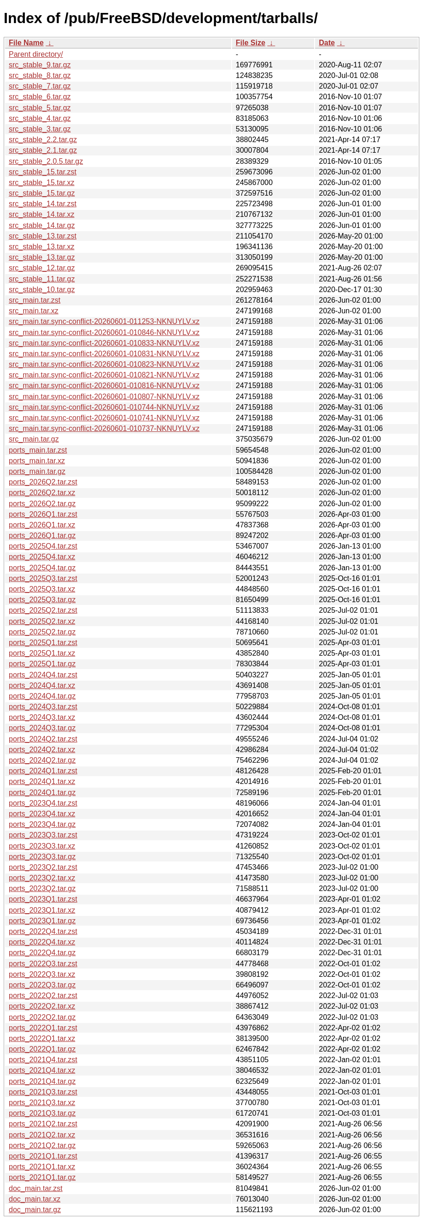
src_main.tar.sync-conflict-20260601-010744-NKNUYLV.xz (104, 407)
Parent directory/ (36, 54)
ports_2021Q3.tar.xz (42, 1102)
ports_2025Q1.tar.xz (42, 653)
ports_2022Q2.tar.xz (42, 1006)
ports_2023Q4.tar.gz (42, 824)
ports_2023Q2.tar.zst (43, 867)
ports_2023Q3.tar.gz (42, 857)
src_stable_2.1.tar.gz (43, 150)
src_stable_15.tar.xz (41, 182)
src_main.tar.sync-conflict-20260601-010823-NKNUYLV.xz (104, 364)
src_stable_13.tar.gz (42, 257)
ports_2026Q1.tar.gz (42, 535)
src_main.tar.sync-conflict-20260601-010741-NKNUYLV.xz (104, 418)
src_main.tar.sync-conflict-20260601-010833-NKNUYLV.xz (104, 343)
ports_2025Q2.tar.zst (43, 610)
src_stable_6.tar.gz (40, 97)
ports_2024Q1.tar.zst (43, 771)
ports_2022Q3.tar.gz (42, 985)
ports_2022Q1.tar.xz (42, 1038)
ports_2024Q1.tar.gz (42, 792)
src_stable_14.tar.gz (42, 225)
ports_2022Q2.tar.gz (42, 1017)
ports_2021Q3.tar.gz (42, 1113)
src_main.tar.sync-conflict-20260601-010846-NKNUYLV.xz (104, 332)
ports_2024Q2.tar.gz (42, 760)
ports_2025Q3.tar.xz (42, 589)
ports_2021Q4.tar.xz (42, 1070)
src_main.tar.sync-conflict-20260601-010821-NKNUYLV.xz (104, 375)
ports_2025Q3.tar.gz (42, 600)
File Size (250, 43)
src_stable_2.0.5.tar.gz (46, 161)
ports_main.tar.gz (37, 471)
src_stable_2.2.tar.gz (43, 140)
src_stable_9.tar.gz (40, 65)
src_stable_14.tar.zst (43, 204)
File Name (26, 43)
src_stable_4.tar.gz (40, 118)
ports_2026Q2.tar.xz (42, 492)
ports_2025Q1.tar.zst (43, 642)
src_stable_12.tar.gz (42, 268)
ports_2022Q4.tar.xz (42, 942)
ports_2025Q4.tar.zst (43, 546)
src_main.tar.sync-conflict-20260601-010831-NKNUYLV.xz (104, 354)
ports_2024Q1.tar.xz (42, 781)
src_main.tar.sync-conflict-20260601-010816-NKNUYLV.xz (104, 385)
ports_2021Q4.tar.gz (42, 1081)
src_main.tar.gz (34, 439)
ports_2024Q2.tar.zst (43, 739)
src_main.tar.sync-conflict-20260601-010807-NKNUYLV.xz (104, 397)
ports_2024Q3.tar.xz (42, 717)
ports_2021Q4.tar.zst (43, 1060)
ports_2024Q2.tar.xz (42, 750)
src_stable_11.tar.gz (42, 279)
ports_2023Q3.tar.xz (42, 846)
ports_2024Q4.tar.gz (42, 696)
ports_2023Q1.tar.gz (42, 921)
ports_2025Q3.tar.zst (43, 578)
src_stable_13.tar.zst (43, 236)
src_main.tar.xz (34, 311)
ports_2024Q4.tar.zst (43, 675)
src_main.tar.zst (34, 300)
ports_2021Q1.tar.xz (42, 1167)
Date (327, 43)
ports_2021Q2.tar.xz (42, 1135)
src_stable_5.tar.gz (40, 108)
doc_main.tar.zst (36, 1188)
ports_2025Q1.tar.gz (42, 664)
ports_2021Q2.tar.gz (42, 1145)
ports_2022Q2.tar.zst (43, 995)
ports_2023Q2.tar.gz (42, 888)
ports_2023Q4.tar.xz (42, 814)
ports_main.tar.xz (37, 461)
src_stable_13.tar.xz (41, 247)
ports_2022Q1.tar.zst (43, 1028)
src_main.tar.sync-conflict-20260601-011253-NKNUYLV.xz (104, 321)
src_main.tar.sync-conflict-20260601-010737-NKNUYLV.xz (104, 428)
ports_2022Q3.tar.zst (43, 964)
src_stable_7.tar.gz (40, 86)
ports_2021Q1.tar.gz (42, 1177)
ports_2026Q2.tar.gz (42, 504)
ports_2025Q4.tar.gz (42, 568)
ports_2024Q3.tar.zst (43, 707)
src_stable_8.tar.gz (40, 75)
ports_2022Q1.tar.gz (42, 1049)
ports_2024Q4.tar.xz (42, 685)
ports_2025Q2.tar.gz (42, 632)
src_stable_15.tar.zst (43, 172)
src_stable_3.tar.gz (40, 129)
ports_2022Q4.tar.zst (43, 931)
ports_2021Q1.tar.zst (43, 1156)
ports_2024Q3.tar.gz (42, 728)
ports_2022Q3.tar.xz (42, 974)
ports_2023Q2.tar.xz (42, 878)
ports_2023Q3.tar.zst (43, 835)
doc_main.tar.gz (35, 1210)
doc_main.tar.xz (34, 1199)
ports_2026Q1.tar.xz (42, 525)
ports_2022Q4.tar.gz (42, 953)
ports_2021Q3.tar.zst (43, 1092)
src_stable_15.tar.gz (42, 193)
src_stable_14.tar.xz (41, 214)
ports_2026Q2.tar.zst (43, 482)
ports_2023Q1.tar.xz (42, 910)
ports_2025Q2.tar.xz (42, 621)
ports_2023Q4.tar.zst (43, 803)
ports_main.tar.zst (38, 450)
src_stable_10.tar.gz (42, 289)
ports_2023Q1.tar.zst (43, 899)
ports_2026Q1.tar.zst (43, 514)
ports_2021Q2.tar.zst (43, 1124)
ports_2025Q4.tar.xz (42, 557)
